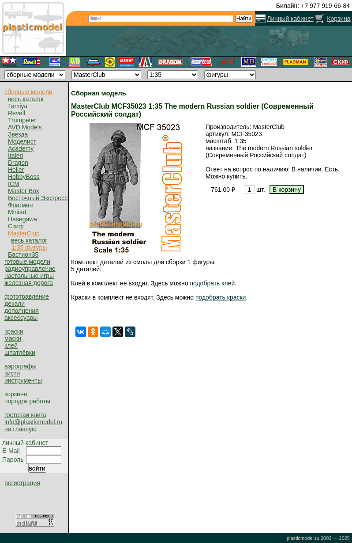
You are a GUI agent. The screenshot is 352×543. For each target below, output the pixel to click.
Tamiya (17, 106)
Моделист (22, 141)
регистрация (22, 482)
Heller (16, 169)
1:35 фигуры (29, 247)
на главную (20, 429)
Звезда (18, 134)
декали (14, 303)
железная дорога (28, 282)
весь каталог (26, 99)
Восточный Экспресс (37, 197)
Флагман (20, 205)
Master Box (23, 190)
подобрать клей (212, 283)
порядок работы (27, 401)
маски (12, 338)
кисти (12, 373)
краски (13, 331)
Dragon (18, 162)
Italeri (15, 155)
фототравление (26, 296)
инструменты (23, 380)
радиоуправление (30, 268)
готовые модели (27, 261)
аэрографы (20, 366)
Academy (21, 148)
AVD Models (25, 127)
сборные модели (28, 91)
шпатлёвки (19, 352)
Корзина (338, 18)
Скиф (16, 226)
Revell (16, 113)
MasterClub (24, 233)
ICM (13, 183)
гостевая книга (25, 414)
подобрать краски (220, 297)
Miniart (17, 212)
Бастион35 (23, 254)
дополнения (21, 310)
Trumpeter (22, 120)
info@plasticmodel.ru (33, 421)
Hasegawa (22, 219)
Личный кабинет (290, 18)
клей (11, 345)
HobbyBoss (24, 176)
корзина (15, 394)
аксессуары (20, 317)
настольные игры (29, 275)
